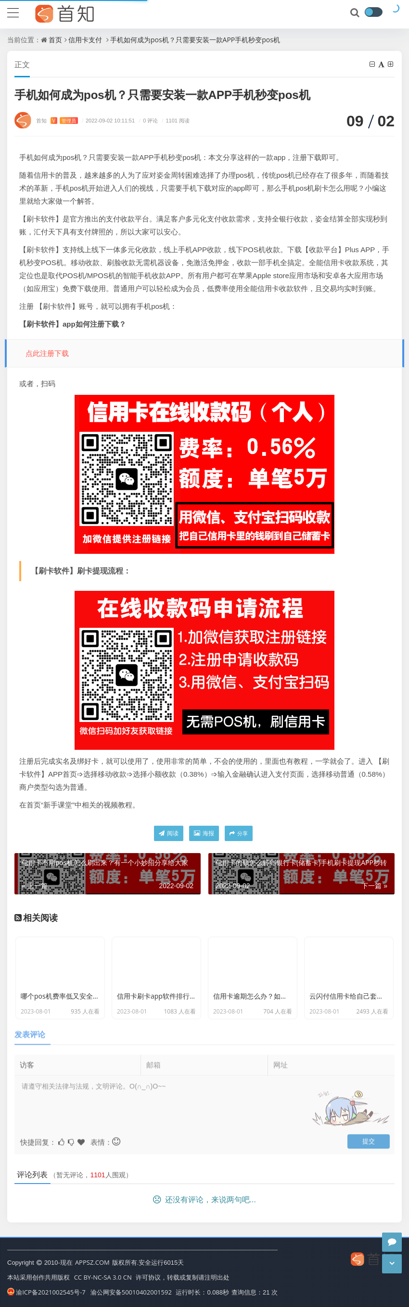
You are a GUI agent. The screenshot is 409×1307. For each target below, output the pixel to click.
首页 (55, 39)
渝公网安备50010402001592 (131, 1292)
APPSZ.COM (92, 1262)
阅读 (169, 833)
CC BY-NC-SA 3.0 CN (103, 1277)
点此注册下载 (47, 353)
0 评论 (147, 120)
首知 (57, 120)
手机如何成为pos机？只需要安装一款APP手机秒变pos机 (195, 39)
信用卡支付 (85, 39)
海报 (204, 833)
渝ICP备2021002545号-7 (46, 1292)
